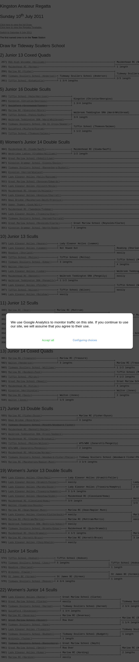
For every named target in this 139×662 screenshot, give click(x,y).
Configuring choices (84, 340)
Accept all (48, 340)
